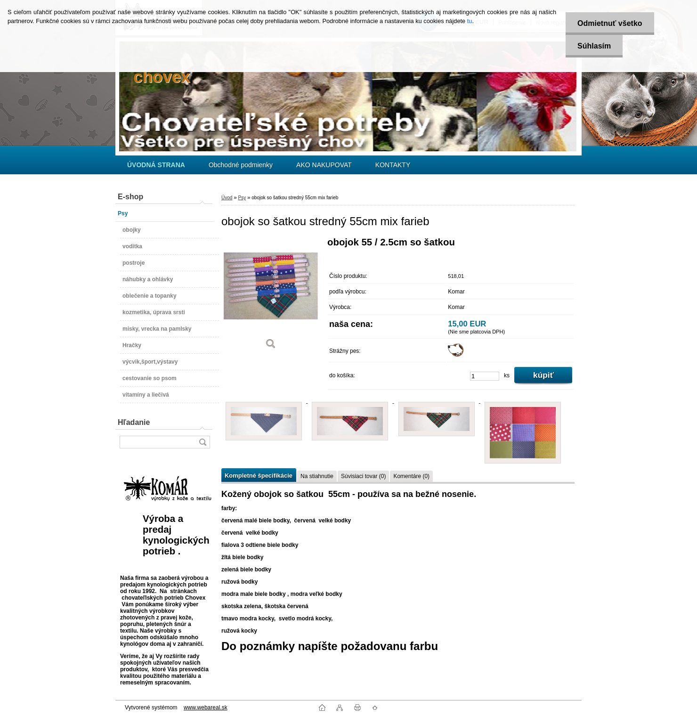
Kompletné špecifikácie (258, 475)
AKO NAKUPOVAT (324, 165)
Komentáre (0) (411, 476)
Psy (242, 197)
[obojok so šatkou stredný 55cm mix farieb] (271, 296)
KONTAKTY (392, 165)
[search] (202, 442)
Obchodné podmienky (241, 165)
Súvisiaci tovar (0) (363, 476)
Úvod (226, 197)
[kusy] (484, 376)
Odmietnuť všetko (609, 23)
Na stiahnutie (316, 476)
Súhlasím (594, 46)
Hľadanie (134, 422)
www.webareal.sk (205, 707)
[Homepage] (156, 164)
